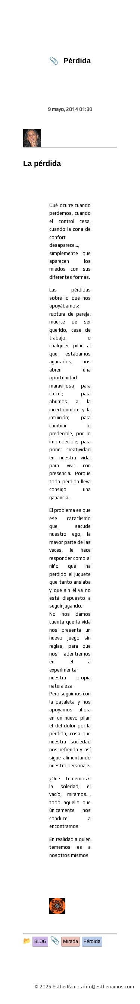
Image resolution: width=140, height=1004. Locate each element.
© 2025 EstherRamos (58, 986)
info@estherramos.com (108, 986)
